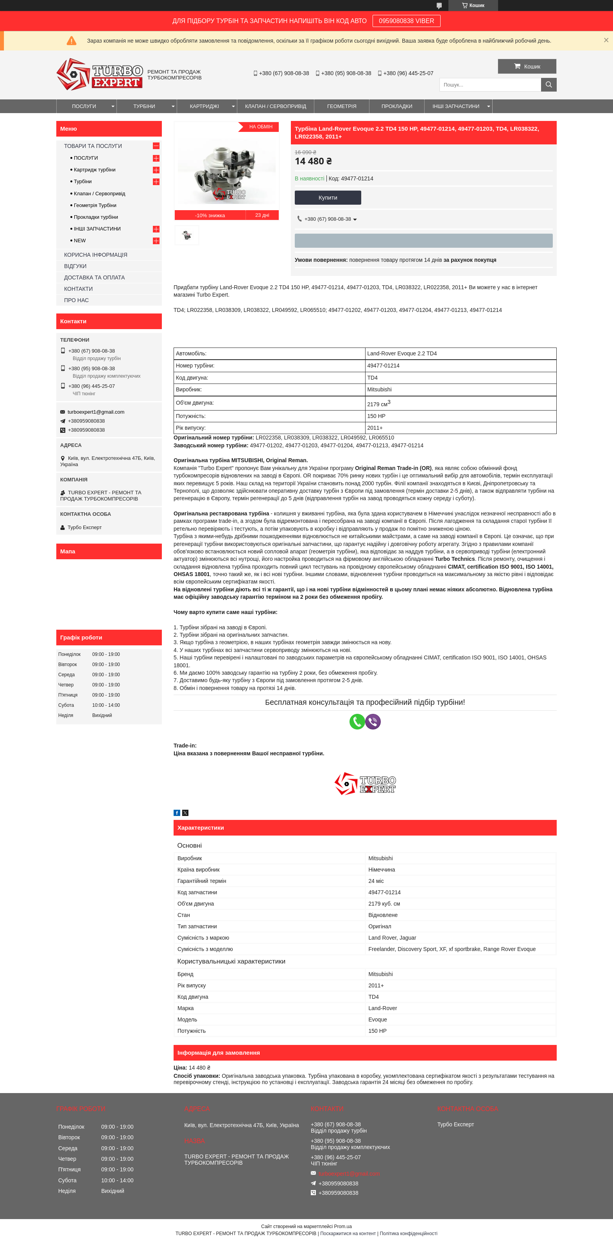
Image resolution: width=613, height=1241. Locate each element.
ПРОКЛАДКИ (397, 106)
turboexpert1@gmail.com (96, 412)
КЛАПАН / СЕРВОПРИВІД (275, 106)
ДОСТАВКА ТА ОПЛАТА (94, 277)
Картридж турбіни (95, 170)
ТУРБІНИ (144, 106)
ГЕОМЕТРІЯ (342, 106)
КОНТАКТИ (78, 289)
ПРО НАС (76, 300)
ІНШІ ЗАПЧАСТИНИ (455, 106)
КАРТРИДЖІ (204, 106)
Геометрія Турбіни (95, 205)
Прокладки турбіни (96, 217)
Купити (328, 197)
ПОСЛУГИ (84, 106)
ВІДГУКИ (75, 266)
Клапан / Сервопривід (99, 193)
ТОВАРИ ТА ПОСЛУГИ (93, 146)
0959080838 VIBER (406, 21)
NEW (80, 240)
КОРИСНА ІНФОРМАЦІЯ (95, 255)
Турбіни (83, 181)
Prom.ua (343, 1226)
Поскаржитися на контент (348, 1233)
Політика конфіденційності (408, 1233)
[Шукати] (549, 85)
